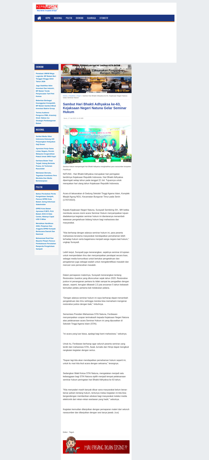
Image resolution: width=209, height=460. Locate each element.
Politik (69, 18)
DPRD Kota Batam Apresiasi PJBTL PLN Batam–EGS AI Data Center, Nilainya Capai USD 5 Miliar (45, 214)
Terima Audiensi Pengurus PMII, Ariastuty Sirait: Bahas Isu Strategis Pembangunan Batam (46, 118)
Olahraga (91, 18)
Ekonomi (79, 18)
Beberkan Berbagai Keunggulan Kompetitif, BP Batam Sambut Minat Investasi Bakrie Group (46, 104)
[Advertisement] (104, 44)
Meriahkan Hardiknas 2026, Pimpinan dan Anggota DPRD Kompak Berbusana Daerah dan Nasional (46, 228)
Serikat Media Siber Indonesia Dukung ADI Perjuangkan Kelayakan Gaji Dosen (45, 140)
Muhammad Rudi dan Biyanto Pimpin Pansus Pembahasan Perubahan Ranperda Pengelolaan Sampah (46, 243)
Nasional (58, 18)
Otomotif (104, 18)
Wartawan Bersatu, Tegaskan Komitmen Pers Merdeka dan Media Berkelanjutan (46, 177)
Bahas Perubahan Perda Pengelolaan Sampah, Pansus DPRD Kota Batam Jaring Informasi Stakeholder (46, 199)
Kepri (48, 18)
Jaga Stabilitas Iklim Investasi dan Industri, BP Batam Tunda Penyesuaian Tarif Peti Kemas (45, 91)
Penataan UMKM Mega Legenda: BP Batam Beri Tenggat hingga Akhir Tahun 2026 (46, 77)
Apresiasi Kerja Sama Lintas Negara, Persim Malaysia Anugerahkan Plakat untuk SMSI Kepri (46, 153)
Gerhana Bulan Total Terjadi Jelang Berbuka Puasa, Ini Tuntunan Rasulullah (45, 165)
